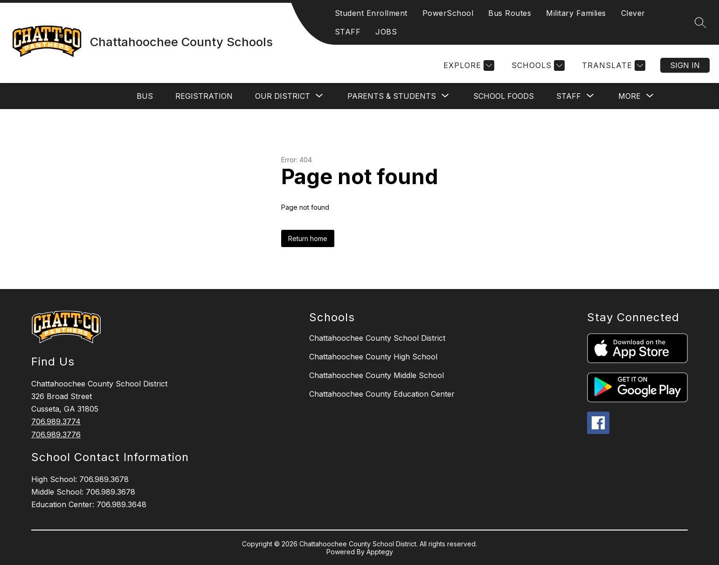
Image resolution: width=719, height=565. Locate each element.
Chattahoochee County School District (377, 338)
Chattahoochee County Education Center (382, 394)
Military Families (576, 13)
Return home (307, 238)
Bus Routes (509, 13)
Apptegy (379, 552)
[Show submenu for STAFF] (568, 96)
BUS (145, 96)
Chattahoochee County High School (373, 356)
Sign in (685, 65)
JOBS (386, 31)
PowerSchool (448, 13)
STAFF (348, 31)
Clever (633, 13)
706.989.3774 (56, 421)
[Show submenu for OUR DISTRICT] (282, 96)
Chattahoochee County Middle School (376, 375)
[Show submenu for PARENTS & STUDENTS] (391, 96)
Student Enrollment (371, 13)
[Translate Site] (612, 65)
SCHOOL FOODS (503, 96)
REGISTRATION (204, 96)
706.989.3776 (56, 434)
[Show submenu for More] (629, 96)
